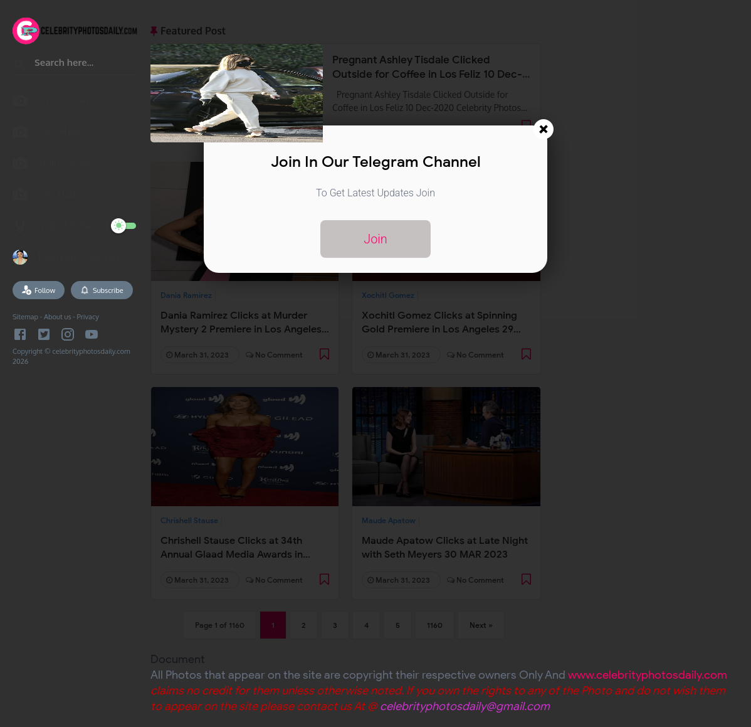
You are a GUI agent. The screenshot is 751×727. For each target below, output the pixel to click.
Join (375, 239)
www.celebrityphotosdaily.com (647, 675)
